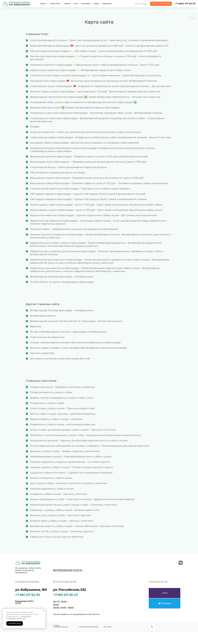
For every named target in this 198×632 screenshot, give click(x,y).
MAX (165, 593)
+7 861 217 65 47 (65, 595)
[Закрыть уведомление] (43, 610)
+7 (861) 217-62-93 (185, 3)
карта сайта (107, 626)
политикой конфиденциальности (18, 617)
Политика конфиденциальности (60, 626)
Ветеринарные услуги (67, 570)
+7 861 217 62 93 (27, 595)
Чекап (96, 4)
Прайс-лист (55, 4)
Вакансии (107, 4)
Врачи (67, 4)
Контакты (85, 4)
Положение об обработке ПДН (88, 626)
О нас (75, 4)
